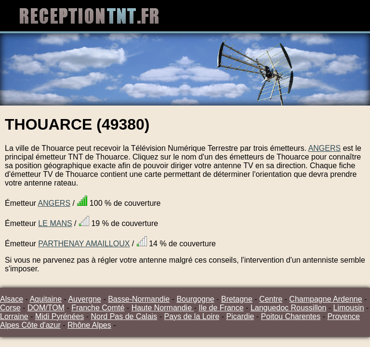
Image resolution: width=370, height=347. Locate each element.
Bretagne (236, 299)
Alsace (11, 299)
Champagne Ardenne (325, 299)
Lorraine (14, 316)
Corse (10, 308)
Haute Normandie (163, 308)
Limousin (348, 308)
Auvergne (84, 299)
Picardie (240, 316)
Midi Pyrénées (59, 316)
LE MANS (55, 223)
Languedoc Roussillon (288, 308)
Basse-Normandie (139, 299)
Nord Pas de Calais (124, 316)
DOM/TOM (46, 308)
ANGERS (324, 148)
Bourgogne (195, 299)
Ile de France (220, 308)
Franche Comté (97, 308)
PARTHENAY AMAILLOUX (84, 244)
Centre (270, 299)
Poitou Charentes (291, 316)
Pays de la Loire (192, 316)
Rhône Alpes (89, 325)
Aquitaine (45, 299)
